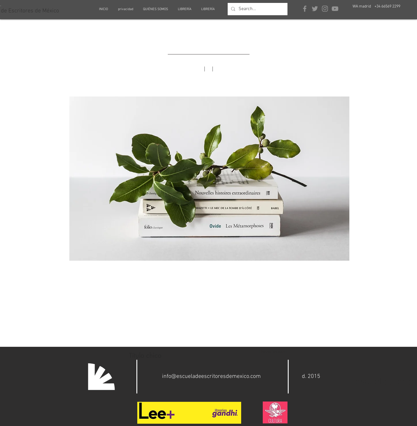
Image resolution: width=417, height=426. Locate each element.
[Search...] (257, 9)
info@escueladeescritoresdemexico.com (211, 376)
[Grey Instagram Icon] (325, 9)
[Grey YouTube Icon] (335, 9)
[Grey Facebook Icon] (305, 9)
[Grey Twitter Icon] (315, 9)
